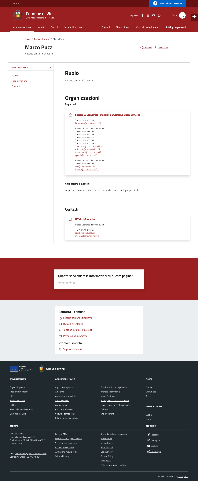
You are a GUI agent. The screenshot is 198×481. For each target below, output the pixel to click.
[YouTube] (152, 15)
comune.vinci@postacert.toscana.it (30, 453)
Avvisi (148, 396)
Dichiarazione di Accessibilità (114, 465)
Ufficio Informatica (85, 219)
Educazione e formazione (66, 418)
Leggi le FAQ (61, 434)
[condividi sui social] (145, 47)
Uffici (12, 396)
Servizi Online (107, 443)
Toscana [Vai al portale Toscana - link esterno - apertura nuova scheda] (15, 3)
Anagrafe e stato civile (65, 396)
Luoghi (149, 414)
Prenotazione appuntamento (68, 438)
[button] (194, 17)
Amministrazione (22, 27)
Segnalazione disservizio (66, 443)
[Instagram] (147, 15)
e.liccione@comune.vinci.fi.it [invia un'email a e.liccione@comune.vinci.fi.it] (88, 149)
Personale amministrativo (21, 409)
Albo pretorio (106, 438)
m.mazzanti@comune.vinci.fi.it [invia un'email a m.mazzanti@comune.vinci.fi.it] (89, 152)
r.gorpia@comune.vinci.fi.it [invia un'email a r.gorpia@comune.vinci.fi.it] (87, 155)
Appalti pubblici (62, 400)
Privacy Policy (107, 456)
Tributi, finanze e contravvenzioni (115, 405)
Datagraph (183, 476)
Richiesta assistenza (64, 447)
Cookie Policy (107, 451)
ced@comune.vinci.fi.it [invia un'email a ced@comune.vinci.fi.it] (85, 166)
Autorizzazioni (61, 405)
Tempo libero (123, 27)
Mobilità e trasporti (109, 396)
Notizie (149, 387)
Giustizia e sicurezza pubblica (114, 387)
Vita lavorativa (107, 413)
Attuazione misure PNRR (66, 451)
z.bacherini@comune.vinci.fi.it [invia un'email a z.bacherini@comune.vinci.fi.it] (88, 146)
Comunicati (151, 391)
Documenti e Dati (18, 413)
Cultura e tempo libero (65, 413)
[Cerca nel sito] (182, 15)
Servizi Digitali (107, 447)
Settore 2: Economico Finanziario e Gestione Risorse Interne (107, 115)
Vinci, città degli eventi (147, 27)
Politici (13, 405)
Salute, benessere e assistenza (115, 400)
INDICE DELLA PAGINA (30, 67)
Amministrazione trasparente (114, 434)
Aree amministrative (19, 391)
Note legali (106, 460)
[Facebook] (141, 15)
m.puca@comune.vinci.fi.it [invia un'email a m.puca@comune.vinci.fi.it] (87, 169)
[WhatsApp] (158, 15)
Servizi (54, 27)
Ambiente (59, 391)
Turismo (104, 409)
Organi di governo (18, 387)
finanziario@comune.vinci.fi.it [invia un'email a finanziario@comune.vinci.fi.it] (88, 123)
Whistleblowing (62, 456)
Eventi (149, 419)
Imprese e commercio (110, 391)
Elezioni (106, 27)
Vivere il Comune (73, 27)
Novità (41, 27)
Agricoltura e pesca (64, 387)
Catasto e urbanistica (65, 409)
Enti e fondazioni (17, 400)
